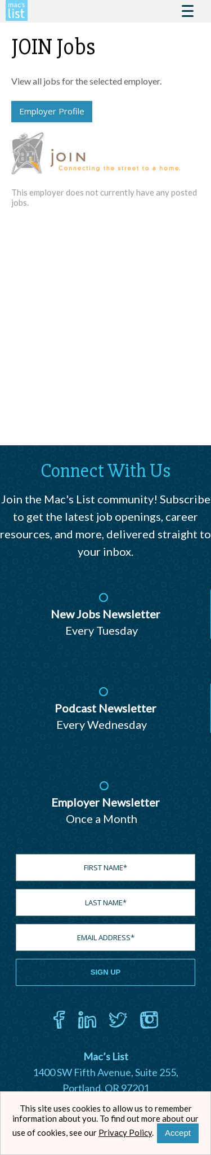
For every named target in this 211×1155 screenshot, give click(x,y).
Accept (178, 1133)
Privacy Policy (125, 1132)
